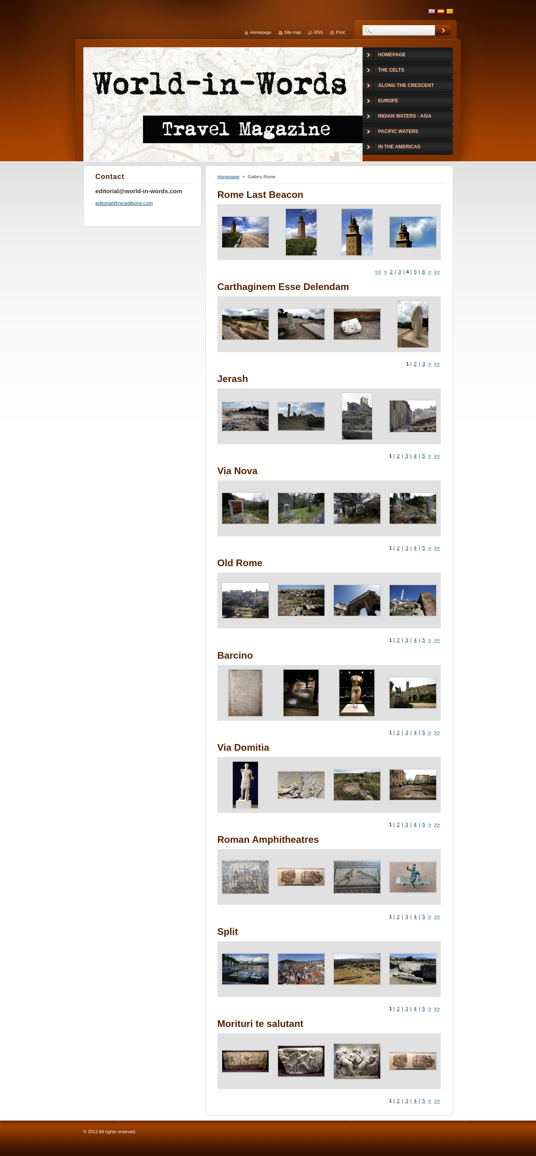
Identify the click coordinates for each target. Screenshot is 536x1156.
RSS (318, 32)
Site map (292, 32)
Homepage (228, 176)
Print (340, 32)
